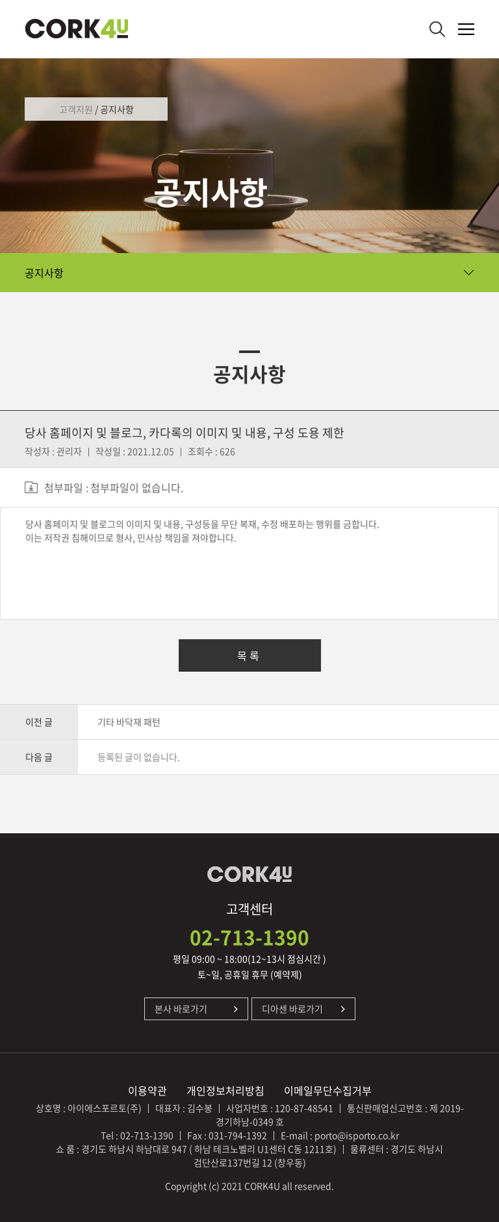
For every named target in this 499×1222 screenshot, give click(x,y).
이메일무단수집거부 (328, 1090)
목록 (249, 655)
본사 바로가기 (181, 1008)
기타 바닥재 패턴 (128, 721)
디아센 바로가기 (292, 1008)
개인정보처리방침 (225, 1090)
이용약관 (147, 1090)
